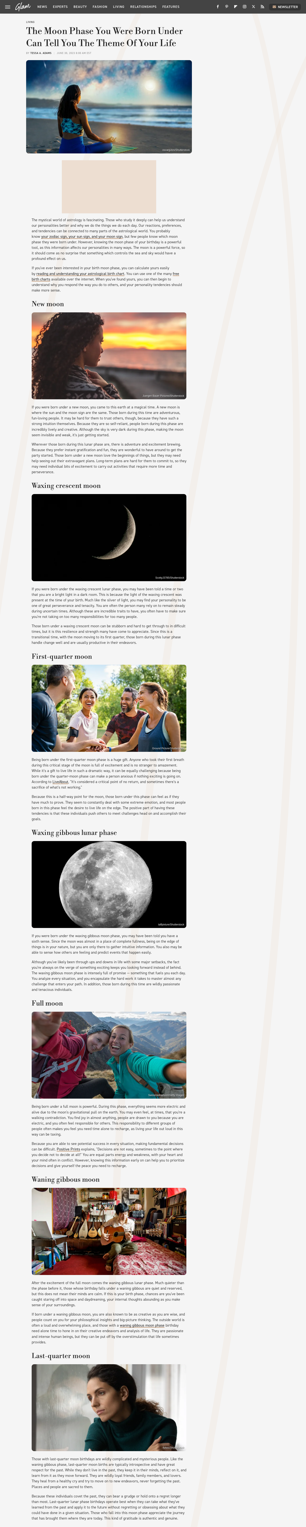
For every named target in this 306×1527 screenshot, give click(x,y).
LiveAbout (60, 781)
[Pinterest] (226, 8)
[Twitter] (253, 8)
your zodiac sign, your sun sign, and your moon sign (82, 236)
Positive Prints (68, 1149)
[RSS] (262, 8)
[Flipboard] (235, 8)
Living (119, 6)
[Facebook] (217, 8)
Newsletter (285, 6)
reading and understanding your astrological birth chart (80, 273)
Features (171, 6)
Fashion (100, 6)
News (42, 6)
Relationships (143, 6)
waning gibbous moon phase (142, 1325)
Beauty (80, 6)
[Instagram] (244, 8)
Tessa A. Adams (41, 53)
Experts (60, 6)
